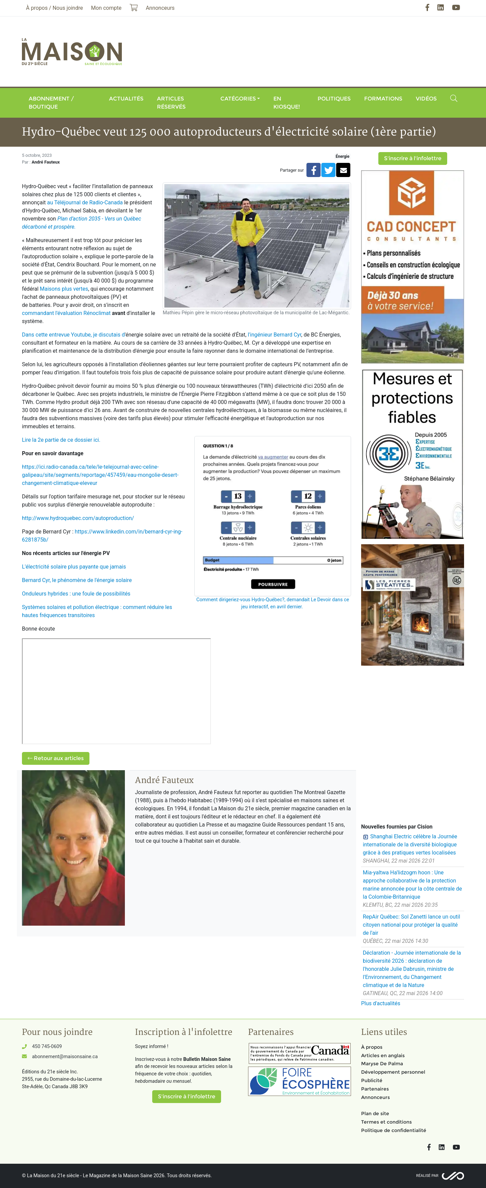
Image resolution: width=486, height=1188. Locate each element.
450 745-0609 (47, 1046)
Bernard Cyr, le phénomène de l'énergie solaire (77, 580)
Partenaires (375, 1089)
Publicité (371, 1080)
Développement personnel (393, 1072)
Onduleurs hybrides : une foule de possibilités (76, 593)
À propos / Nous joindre (54, 8)
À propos (371, 1047)
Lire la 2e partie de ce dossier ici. (61, 440)
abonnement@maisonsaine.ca (65, 1057)
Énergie (342, 156)
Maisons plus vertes (64, 289)
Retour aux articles (56, 758)
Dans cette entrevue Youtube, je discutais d (73, 334)
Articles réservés (171, 102)
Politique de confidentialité (393, 1130)
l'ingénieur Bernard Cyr (274, 334)
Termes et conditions (386, 1122)
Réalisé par (427, 1175)
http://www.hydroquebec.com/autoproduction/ (78, 518)
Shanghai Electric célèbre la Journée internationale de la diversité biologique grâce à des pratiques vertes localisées (410, 844)
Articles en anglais (383, 1055)
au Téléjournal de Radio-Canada (85, 202)
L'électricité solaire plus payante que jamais (74, 566)
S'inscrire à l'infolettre (412, 158)
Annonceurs (375, 1097)
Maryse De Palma (382, 1064)
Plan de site (375, 1113)
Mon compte (106, 8)
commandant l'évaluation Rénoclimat (66, 313)
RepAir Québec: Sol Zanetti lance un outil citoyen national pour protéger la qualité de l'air (411, 925)
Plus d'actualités (380, 1003)
